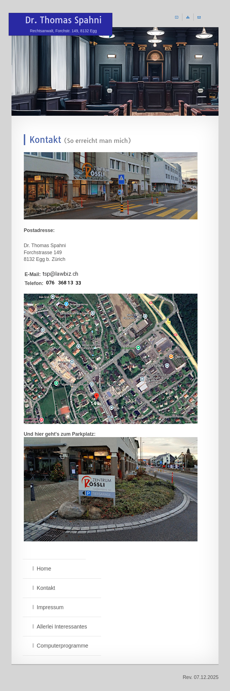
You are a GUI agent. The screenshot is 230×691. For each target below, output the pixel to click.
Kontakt (46, 588)
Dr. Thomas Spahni (63, 24)
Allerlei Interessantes (62, 626)
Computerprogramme (62, 646)
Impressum (50, 607)
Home (44, 568)
